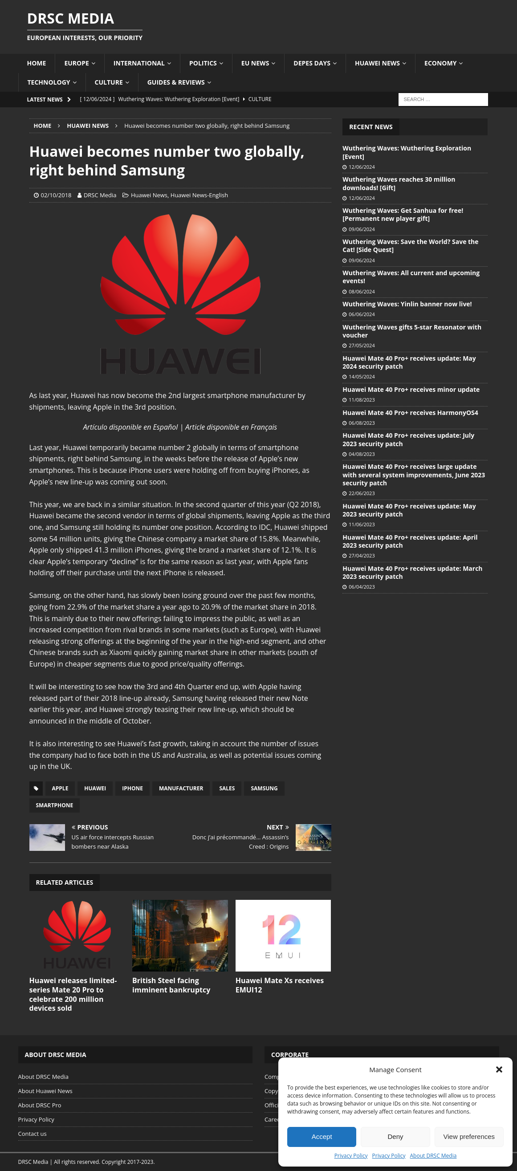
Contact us (32, 1134)
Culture (109, 82)
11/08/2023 (362, 399)
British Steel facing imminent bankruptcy (171, 985)
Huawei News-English (199, 195)
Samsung (264, 788)
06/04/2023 (362, 586)
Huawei (95, 788)
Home (36, 63)
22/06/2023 (362, 493)
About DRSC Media (433, 1155)
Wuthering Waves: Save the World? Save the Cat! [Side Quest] (410, 245)
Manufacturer (181, 788)
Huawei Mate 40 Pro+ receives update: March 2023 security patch (412, 572)
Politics (203, 63)
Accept (322, 1136)
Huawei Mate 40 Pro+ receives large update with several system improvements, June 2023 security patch (413, 474)
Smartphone (54, 805)
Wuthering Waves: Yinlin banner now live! (407, 304)
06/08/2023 (362, 422)
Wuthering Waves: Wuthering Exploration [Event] (406, 152)
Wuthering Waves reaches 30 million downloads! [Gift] (398, 183)
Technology (49, 82)
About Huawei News (45, 1091)
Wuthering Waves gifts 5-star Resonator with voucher (411, 331)
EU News (255, 63)
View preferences (469, 1136)
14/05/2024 (362, 376)
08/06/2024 (362, 291)
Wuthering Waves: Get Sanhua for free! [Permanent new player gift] (402, 214)
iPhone (132, 788)
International (139, 63)
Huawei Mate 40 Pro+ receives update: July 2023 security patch (408, 439)
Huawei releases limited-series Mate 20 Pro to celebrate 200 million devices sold (73, 994)
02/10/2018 (56, 195)
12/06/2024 (362, 166)
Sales (227, 788)
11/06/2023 (362, 524)
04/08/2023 (362, 454)
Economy (440, 63)
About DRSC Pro (39, 1105)
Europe (76, 63)
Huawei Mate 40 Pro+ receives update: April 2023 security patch (409, 541)
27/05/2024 (362, 345)
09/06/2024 (362, 229)
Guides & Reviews (176, 82)
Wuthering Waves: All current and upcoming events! (411, 276)
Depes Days (311, 63)
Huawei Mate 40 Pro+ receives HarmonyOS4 (410, 412)
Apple (60, 788)
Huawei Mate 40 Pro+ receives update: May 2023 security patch (409, 510)
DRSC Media (100, 195)
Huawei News (377, 63)
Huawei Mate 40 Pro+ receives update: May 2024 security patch (409, 362)
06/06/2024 (362, 314)
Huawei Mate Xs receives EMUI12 (280, 985)
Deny (395, 1136)
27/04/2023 (362, 555)
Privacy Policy (351, 1155)
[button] (499, 1069)
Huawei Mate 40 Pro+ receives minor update (411, 389)
